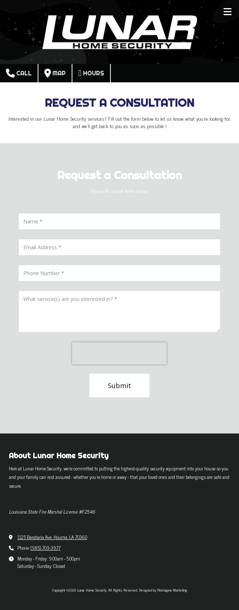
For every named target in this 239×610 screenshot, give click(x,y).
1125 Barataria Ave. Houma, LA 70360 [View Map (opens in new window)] (52, 537)
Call (19, 73)
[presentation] (119, 353)
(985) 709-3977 (46, 548)
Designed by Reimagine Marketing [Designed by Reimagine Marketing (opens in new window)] (163, 590)
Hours (91, 73)
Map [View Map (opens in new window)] (55, 73)
